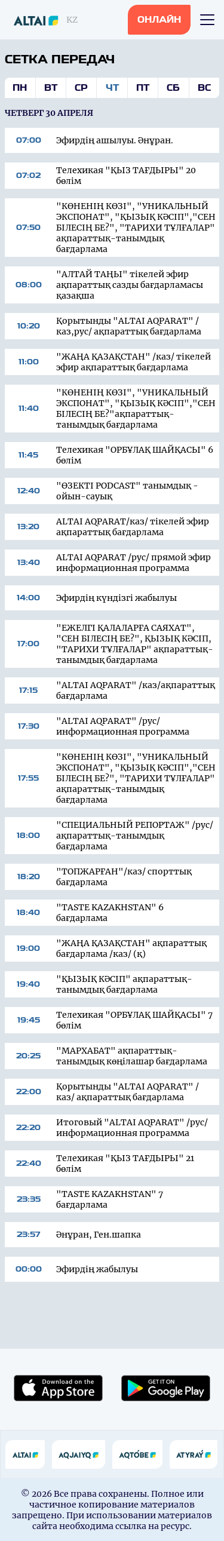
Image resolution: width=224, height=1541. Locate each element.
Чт (112, 88)
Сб (173, 88)
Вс (204, 88)
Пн (20, 88)
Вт (50, 88)
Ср (81, 88)
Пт (142, 88)
